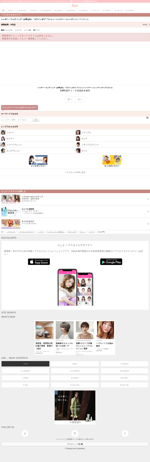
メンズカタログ (25, 371)
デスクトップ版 (75, 444)
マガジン (75, 364)
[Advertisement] (75, 66)
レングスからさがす (9, 127)
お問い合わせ (89, 439)
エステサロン (124, 378)
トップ (25, 364)
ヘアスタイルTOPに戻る (75, 172)
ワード (37, 30)
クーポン (25, 385)
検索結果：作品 (75, 24)
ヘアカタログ (124, 364)
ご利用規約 (69, 439)
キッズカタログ (75, 371)
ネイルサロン (75, 378)
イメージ (18, 30)
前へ (70, 99)
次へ (80, 99)
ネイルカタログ (124, 371)
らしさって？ (60, 439)
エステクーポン (124, 385)
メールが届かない (79, 439)
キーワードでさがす (9, 114)
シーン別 (27, 30)
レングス (9, 30)
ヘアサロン (25, 378)
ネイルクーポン (75, 385)
